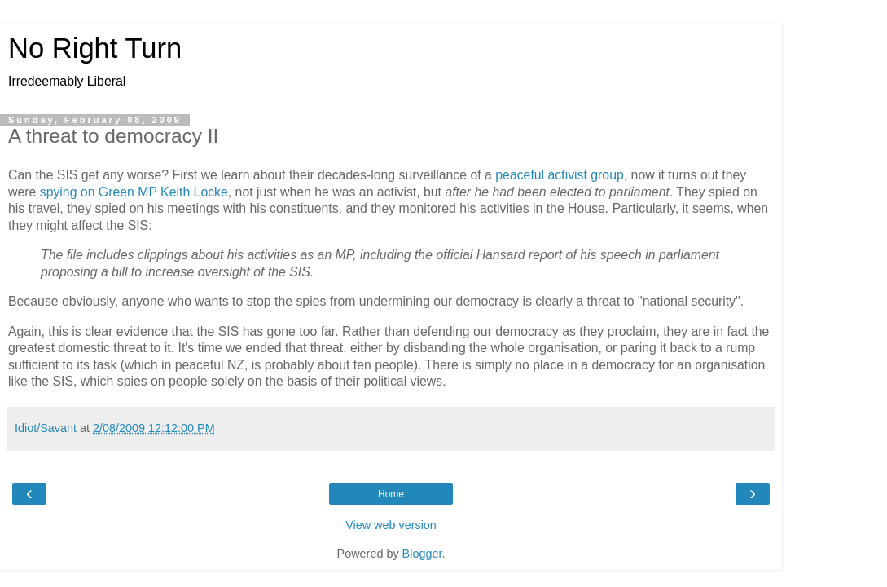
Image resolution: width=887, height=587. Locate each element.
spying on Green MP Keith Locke (134, 192)
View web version (391, 525)
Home (391, 494)
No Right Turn (95, 48)
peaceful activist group (559, 175)
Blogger (422, 553)
